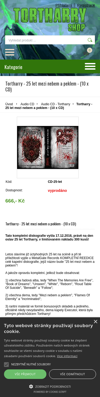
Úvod (9, 104)
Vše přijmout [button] (25, 374)
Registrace (86, 5)
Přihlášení (63, 5)
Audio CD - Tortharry (55, 104)
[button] (50, 386)
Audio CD (27, 104)
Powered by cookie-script (50, 392)
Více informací (67, 356)
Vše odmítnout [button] (72, 374)
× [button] (95, 322)
